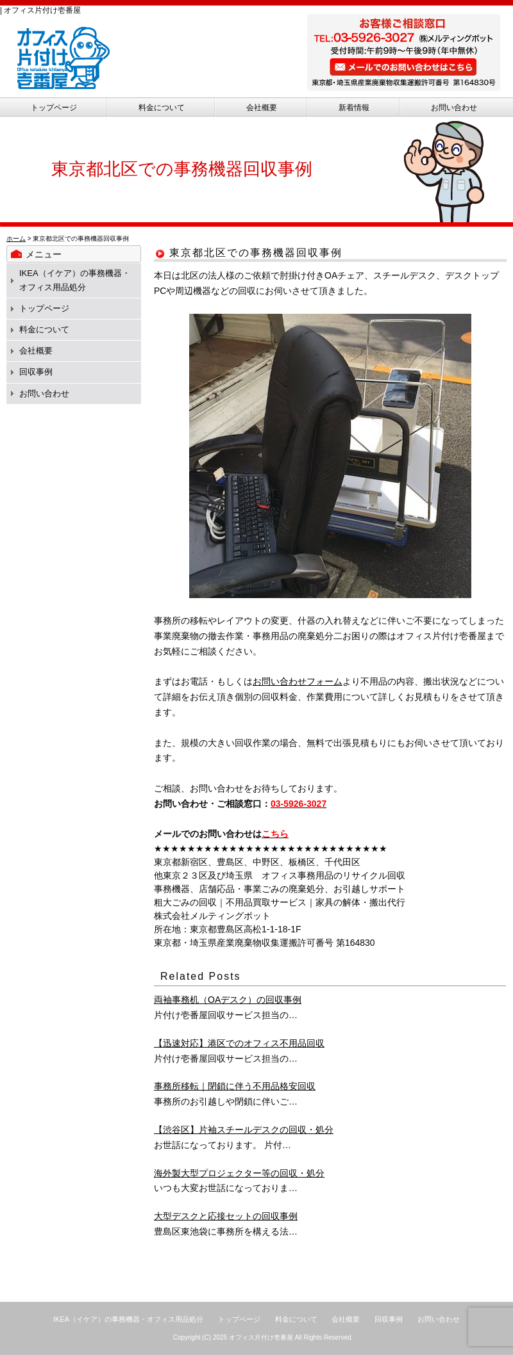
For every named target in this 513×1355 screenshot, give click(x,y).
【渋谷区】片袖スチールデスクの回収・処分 (243, 1129)
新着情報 (354, 107)
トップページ (54, 107)
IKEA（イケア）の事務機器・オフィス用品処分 (128, 1319)
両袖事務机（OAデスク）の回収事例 (227, 999)
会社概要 (261, 107)
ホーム (16, 238)
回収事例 (36, 372)
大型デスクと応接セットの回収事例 (226, 1216)
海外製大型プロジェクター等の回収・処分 (239, 1173)
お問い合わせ (454, 107)
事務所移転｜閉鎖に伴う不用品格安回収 (234, 1086)
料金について (162, 107)
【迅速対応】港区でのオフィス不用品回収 (239, 1043)
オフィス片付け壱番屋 (261, 1337)
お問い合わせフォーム (297, 681)
